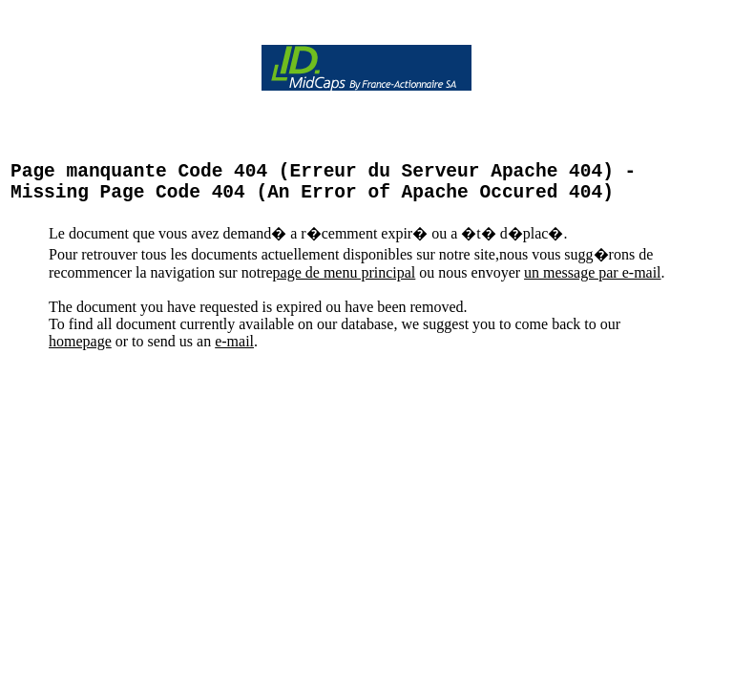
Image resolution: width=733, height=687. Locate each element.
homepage (80, 351)
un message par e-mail (592, 282)
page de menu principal (344, 282)
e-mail (234, 351)
